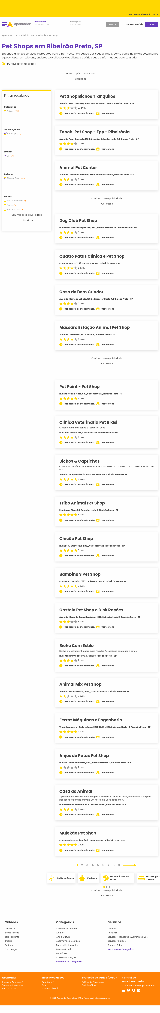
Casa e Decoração (66, 957)
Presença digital (50, 988)
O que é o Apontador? (12, 982)
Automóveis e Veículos (68, 940)
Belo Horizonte (12, 936)
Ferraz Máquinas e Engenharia (93, 720)
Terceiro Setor (115, 945)
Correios (112, 928)
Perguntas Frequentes (12, 985)
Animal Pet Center (81, 167)
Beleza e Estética (65, 949)
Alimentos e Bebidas (66, 928)
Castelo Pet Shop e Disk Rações (94, 610)
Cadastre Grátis (134, 24)
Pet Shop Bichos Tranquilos (90, 96)
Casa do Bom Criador (84, 292)
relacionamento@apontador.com (139, 985)
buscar (112, 24)
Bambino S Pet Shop (82, 574)
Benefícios (61, 953)
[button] (105, 887)
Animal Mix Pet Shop (83, 684)
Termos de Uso (9, 988)
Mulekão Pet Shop (80, 833)
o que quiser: (41, 21)
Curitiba (9, 945)
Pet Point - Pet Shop (82, 387)
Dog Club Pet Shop (81, 220)
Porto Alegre (11, 949)
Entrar (151, 24)
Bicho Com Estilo (79, 645)
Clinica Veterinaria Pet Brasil (91, 422)
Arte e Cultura (63, 936)
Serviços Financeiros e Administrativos (127, 936)
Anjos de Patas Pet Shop (86, 755)
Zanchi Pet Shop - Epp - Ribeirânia (97, 132)
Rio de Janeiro (12, 932)
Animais (60, 932)
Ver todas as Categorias (69, 961)
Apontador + (48, 982)
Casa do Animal (78, 791)
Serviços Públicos (117, 940)
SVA (44, 985)
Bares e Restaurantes (67, 945)
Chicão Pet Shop (79, 538)
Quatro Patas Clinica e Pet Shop (94, 256)
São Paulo (10, 928)
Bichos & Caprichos (82, 461)
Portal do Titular (89, 985)
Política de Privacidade (93, 982)
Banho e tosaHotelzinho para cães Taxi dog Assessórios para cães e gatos (100, 651)
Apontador (7, 35)
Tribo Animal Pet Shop (84, 503)
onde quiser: (76, 21)
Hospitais (112, 932)
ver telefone (110, 113)
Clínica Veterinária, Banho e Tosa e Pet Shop (85, 427)
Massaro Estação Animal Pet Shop (97, 327)
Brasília (8, 940)
